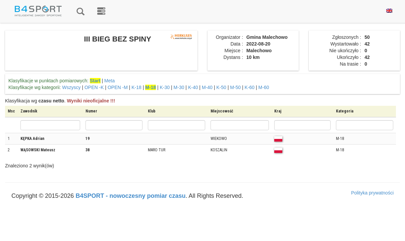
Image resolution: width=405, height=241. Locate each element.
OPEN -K (94, 87)
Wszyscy (71, 87)
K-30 (165, 87)
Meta (109, 80)
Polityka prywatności (372, 192)
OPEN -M (118, 87)
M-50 (235, 87)
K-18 (136, 87)
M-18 (150, 87)
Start (95, 80)
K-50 (221, 87)
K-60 (250, 87)
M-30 (179, 87)
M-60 (263, 87)
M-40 (207, 87)
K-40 (193, 87)
